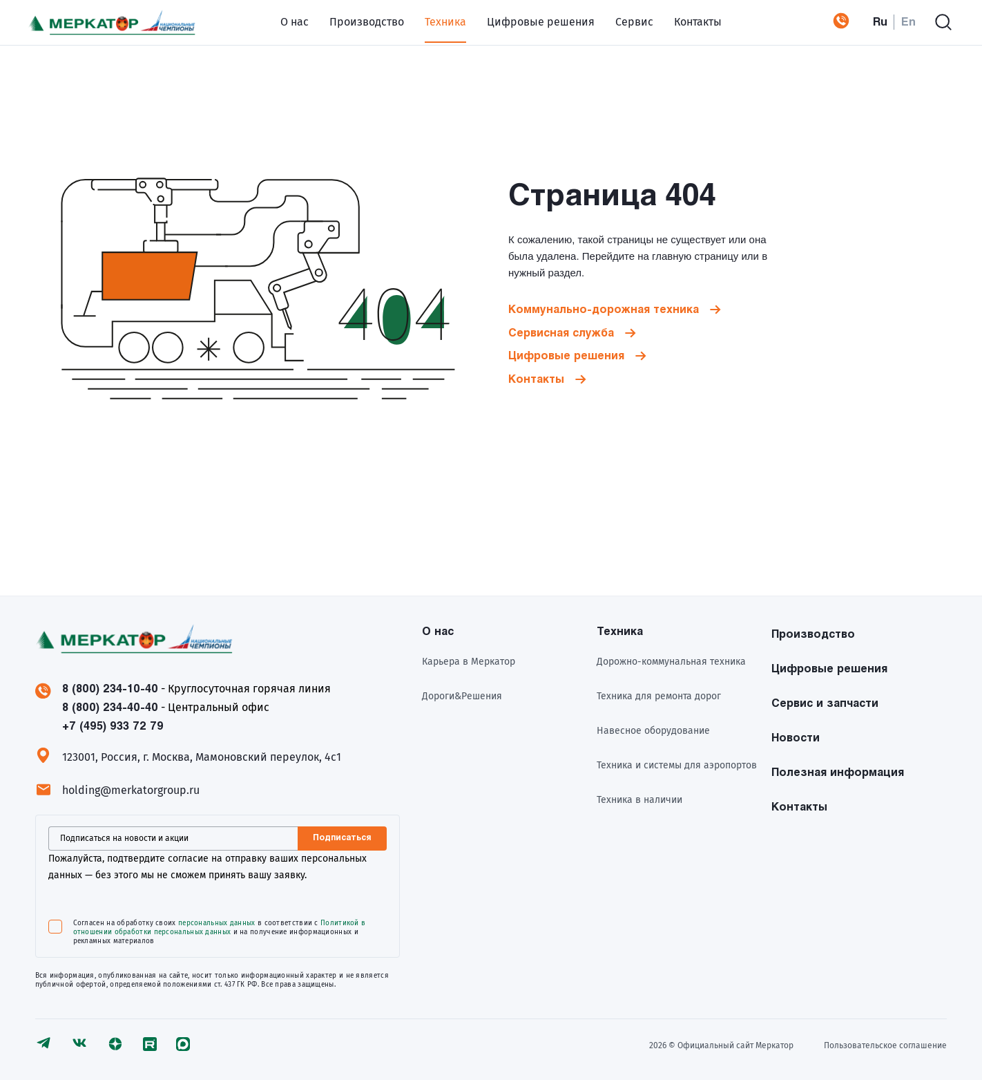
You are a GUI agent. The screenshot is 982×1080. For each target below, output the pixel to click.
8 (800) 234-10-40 (110, 686)
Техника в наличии (639, 797)
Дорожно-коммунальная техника (671, 659)
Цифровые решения (525, 20)
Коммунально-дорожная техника (603, 307)
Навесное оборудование (653, 728)
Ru (880, 20)
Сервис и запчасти (824, 700)
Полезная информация (837, 769)
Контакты (682, 20)
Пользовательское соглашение (885, 1043)
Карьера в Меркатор (468, 659)
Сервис (619, 20)
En (908, 20)
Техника (430, 20)
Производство (351, 20)
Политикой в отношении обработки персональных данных (219, 924)
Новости (795, 735)
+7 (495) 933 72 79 (827, 20)
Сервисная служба (561, 330)
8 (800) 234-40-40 (110, 704)
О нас (279, 20)
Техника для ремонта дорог (659, 693)
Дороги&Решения (462, 693)
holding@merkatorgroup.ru (131, 786)
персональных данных (217, 920)
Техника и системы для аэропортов (677, 762)
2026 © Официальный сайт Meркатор (716, 1043)
